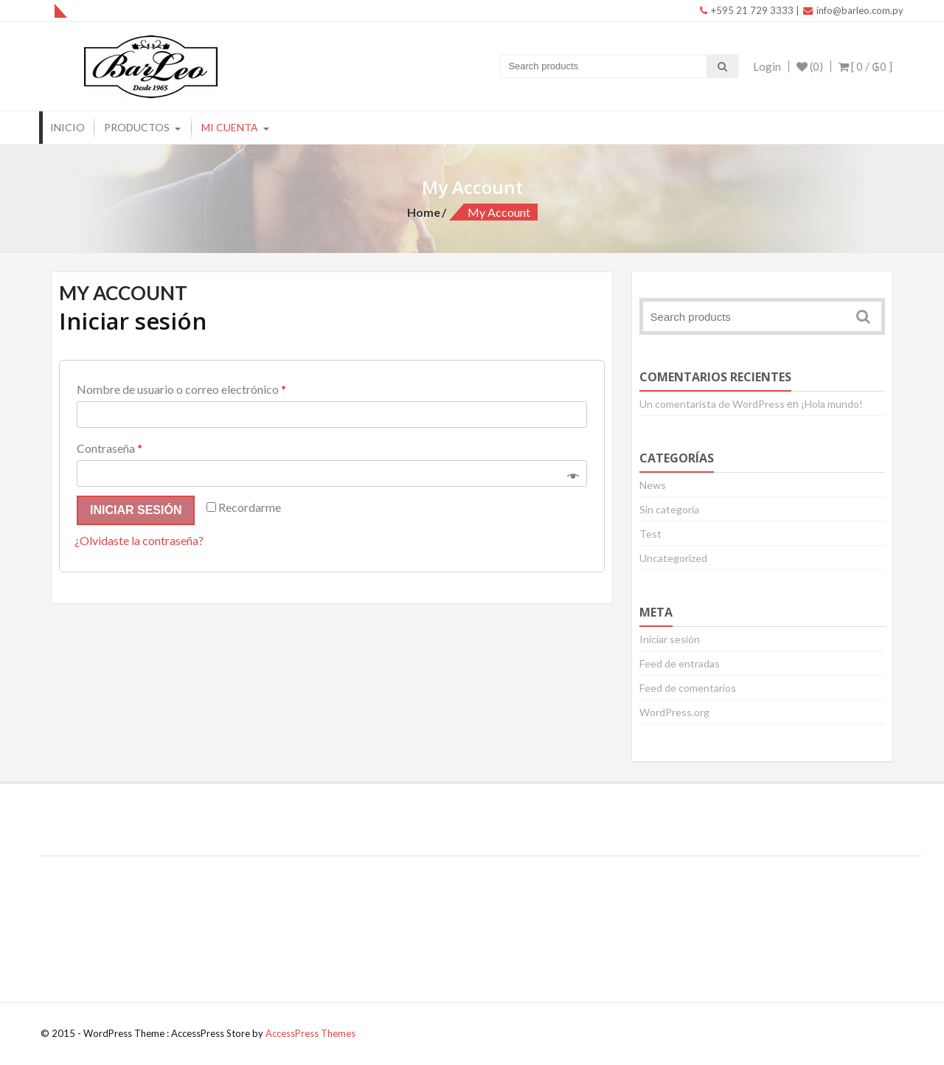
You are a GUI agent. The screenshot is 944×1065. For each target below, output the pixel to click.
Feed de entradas (679, 663)
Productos (137, 127)
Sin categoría (669, 509)
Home (423, 212)
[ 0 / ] (865, 66)
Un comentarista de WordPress (712, 404)
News (652, 485)
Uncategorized (673, 558)
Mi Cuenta (229, 127)
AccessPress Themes (310, 1033)
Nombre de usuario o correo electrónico (181, 389)
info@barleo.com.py (853, 10)
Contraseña (109, 448)
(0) (809, 66)
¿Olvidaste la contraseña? (139, 540)
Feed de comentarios (687, 687)
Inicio (67, 127)
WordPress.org (674, 712)
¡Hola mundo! (832, 404)
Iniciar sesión (135, 510)
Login (767, 66)
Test (650, 533)
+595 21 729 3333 (747, 10)
